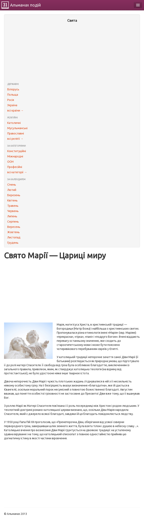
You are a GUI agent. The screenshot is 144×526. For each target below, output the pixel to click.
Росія (10, 100)
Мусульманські (17, 128)
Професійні (14, 167)
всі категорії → (17, 172)
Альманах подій (25, 5)
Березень (13, 195)
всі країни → (15, 110)
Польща (12, 94)
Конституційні (16, 151)
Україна (12, 105)
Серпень (13, 221)
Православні (15, 133)
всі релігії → (15, 138)
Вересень (13, 226)
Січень (11, 184)
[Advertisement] (72, 53)
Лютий (11, 190)
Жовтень (13, 232)
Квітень (12, 200)
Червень (13, 211)
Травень (12, 205)
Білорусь (13, 89)
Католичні (14, 122)
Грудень (12, 242)
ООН (10, 161)
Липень (12, 216)
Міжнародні (15, 156)
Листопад (13, 237)
